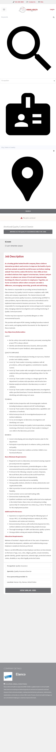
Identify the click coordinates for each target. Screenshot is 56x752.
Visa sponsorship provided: (16, 577)
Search (28, 211)
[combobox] (28, 81)
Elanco (21, 674)
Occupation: (11, 566)
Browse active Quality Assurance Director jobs (28, 232)
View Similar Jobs (28, 590)
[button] (8, 242)
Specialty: (10, 571)
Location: (10, 582)
